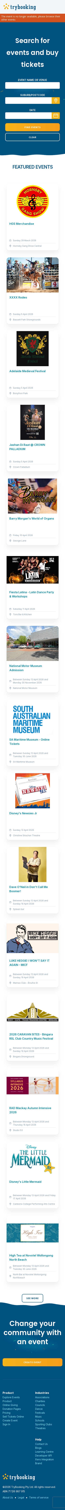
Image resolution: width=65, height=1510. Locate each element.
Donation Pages (12, 1408)
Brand (38, 1463)
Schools (39, 1420)
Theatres (40, 1428)
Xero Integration (44, 1459)
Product (7, 1401)
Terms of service (39, 1497)
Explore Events (11, 1397)
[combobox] (32, 100)
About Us (8, 1497)
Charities (40, 1401)
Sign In (6, 1424)
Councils (40, 1404)
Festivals (40, 1412)
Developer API (43, 1455)
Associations (42, 1397)
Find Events (32, 127)
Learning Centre (44, 1451)
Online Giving (10, 1404)
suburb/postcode (32, 95)
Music (38, 1416)
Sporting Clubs (43, 1424)
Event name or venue (32, 79)
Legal (21, 1497)
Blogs (38, 1447)
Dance (39, 1408)
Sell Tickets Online (13, 1416)
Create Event (33, 1362)
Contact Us (41, 1443)
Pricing (6, 1412)
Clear (32, 137)
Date (32, 110)
